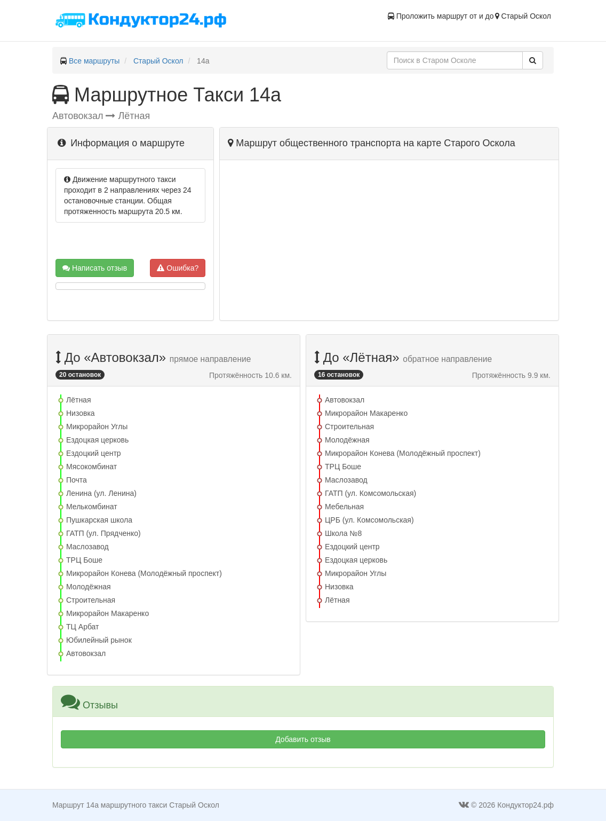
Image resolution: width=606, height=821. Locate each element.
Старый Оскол (158, 61)
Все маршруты (94, 61)
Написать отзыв (94, 268)
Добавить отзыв (303, 739)
